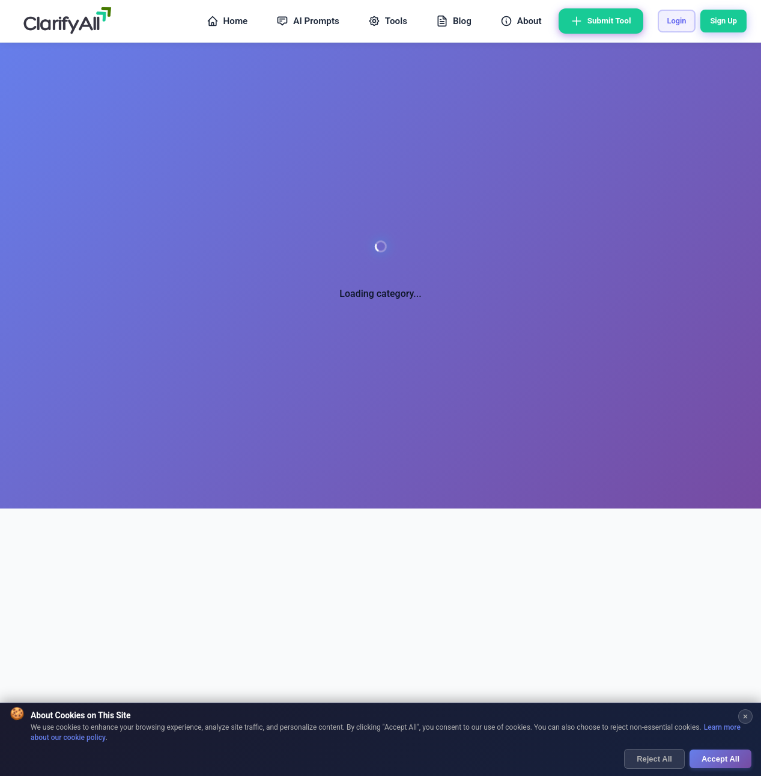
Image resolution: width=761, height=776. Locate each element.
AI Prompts (307, 21)
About (521, 21)
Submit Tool (601, 21)
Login (677, 20)
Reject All (654, 759)
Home (227, 21)
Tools (387, 21)
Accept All (720, 759)
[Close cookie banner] (745, 717)
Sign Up (723, 20)
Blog (453, 21)
